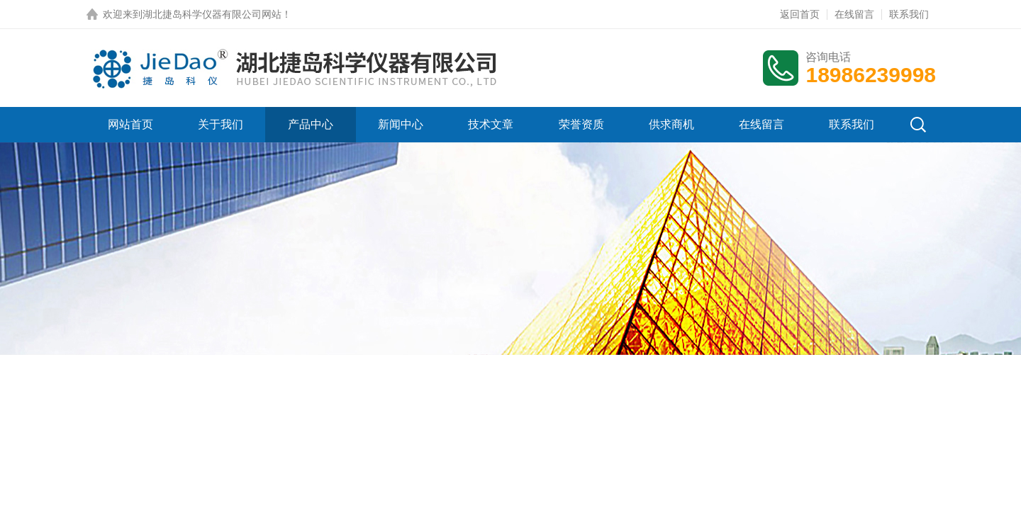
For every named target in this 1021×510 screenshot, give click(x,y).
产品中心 (310, 124)
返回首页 (800, 14)
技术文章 (490, 124)
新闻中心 (400, 124)
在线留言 (854, 14)
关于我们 (220, 124)
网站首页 (130, 124)
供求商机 (671, 124)
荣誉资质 (581, 124)
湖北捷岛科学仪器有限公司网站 (212, 14)
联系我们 (909, 14)
